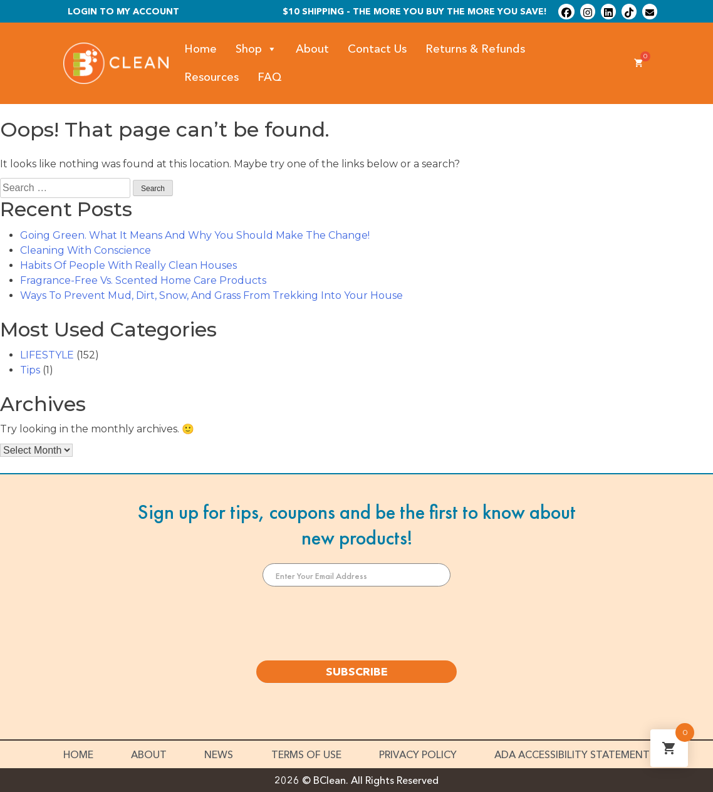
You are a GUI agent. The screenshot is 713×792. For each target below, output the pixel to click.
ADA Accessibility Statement (572, 754)
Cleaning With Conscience (85, 250)
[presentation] (356, 623)
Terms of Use (306, 754)
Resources (211, 77)
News (218, 754)
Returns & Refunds (475, 49)
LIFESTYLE (47, 355)
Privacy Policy (418, 754)
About (312, 49)
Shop (256, 49)
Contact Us (377, 49)
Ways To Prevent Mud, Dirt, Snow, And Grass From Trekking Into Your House (211, 295)
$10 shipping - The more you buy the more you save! (415, 11)
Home (200, 49)
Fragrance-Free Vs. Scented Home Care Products (143, 280)
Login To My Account (123, 11)
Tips (30, 370)
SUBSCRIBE (357, 672)
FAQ (270, 77)
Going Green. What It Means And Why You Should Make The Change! (195, 235)
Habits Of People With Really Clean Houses (128, 265)
